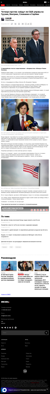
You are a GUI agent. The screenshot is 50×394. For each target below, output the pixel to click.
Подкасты (28, 364)
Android (3, 323)
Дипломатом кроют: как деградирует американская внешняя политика (21, 241)
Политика (26, 5)
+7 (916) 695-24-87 (6, 309)
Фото (2, 345)
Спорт (27, 358)
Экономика (32, 5)
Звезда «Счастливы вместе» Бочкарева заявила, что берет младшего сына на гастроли (25, 278)
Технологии (4, 364)
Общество (28, 353)
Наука (27, 361)
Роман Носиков (9, 20)
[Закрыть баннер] (47, 389)
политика (18, 247)
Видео (2, 5)
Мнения (21, 5)
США (11, 247)
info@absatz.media (6, 315)
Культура (3, 361)
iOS (2, 321)
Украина (4, 247)
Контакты (27, 343)
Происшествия (40, 5)
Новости (8, 5)
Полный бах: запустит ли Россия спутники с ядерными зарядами (19, 225)
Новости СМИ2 (5, 294)
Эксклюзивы (15, 5)
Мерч (26, 345)
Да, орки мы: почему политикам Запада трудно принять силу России (20, 220)
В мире (36, 273)
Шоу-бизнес (20, 273)
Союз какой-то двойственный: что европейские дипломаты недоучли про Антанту (24, 230)
